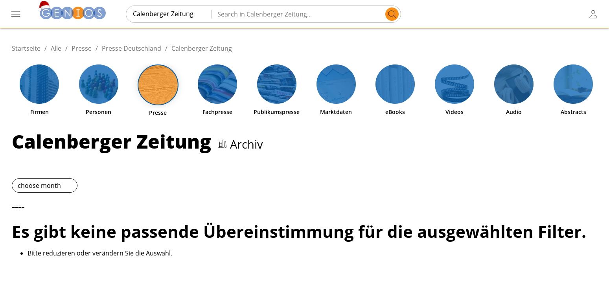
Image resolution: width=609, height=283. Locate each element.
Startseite (26, 48)
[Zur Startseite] (72, 14)
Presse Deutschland (131, 48)
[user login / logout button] (593, 14)
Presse (82, 48)
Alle (56, 48)
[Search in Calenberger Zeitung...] (299, 14)
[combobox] (168, 13)
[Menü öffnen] (16, 14)
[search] (392, 14)
